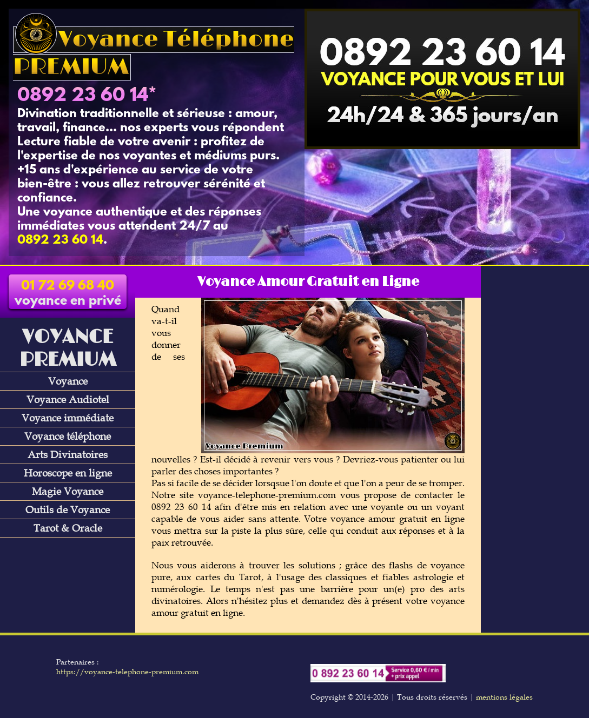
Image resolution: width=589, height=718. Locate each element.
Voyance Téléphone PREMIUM (153, 53)
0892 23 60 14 (82, 96)
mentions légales (504, 697)
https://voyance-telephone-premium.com (127, 671)
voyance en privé (68, 294)
